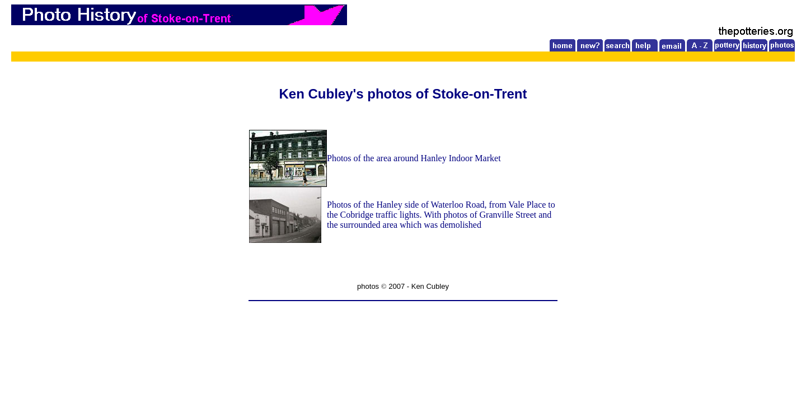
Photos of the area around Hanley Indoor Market (414, 158)
